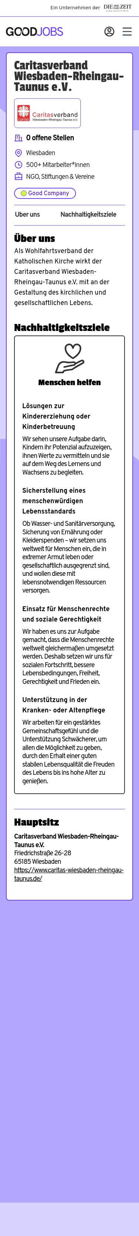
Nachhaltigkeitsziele (88, 215)
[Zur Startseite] (34, 31)
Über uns (27, 215)
